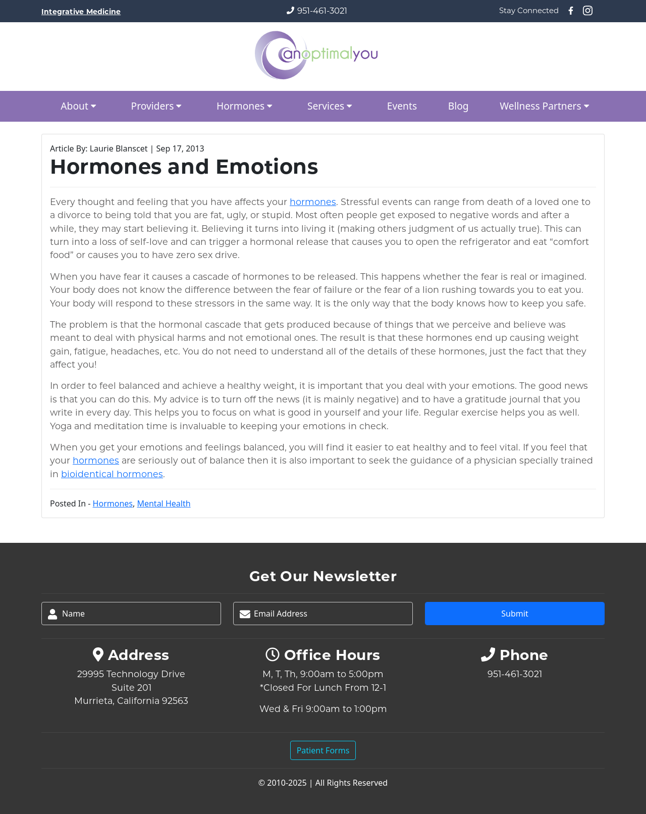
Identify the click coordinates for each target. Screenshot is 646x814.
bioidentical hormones (112, 474)
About (80, 106)
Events (402, 106)
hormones (313, 201)
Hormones (246, 106)
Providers (158, 106)
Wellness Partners (546, 106)
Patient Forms (323, 750)
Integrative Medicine (81, 11)
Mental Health (163, 503)
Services (331, 106)
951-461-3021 (322, 11)
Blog (458, 106)
